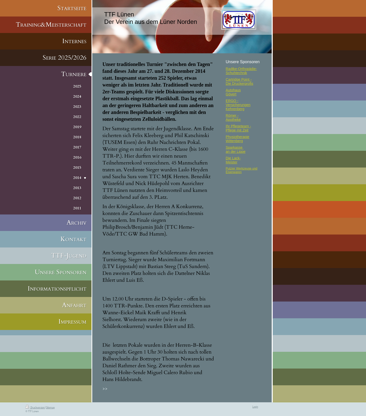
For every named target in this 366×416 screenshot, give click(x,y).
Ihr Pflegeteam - (238, 126)
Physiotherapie (237, 137)
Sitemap (50, 407)
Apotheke (233, 120)
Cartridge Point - (239, 79)
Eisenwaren (234, 172)
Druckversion (35, 407)
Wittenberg (234, 141)
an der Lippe (236, 151)
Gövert (231, 94)
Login (255, 406)
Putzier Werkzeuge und (241, 168)
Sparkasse (234, 147)
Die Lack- (233, 158)
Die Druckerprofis (239, 83)
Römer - (232, 115)
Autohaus (233, 90)
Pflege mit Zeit (237, 130)
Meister (231, 162)
